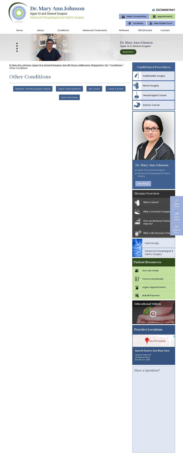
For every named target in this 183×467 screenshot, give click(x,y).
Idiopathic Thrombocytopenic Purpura (32, 88)
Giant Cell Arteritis (69, 97)
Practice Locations (148, 330)
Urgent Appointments (150, 287)
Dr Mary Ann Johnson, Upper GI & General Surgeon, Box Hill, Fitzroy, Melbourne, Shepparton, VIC (58, 65)
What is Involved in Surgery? (153, 212)
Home (19, 30)
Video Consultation (134, 16)
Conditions (63, 30)
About (40, 30)
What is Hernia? (146, 203)
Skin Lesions (94, 88)
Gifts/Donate (145, 30)
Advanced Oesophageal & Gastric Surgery (152, 252)
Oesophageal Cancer (150, 95)
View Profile (143, 184)
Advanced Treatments (95, 30)
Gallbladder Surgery (149, 75)
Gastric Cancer (146, 105)
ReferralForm (176, 231)
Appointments (162, 16)
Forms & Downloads (149, 279)
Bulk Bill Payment (147, 295)
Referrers (124, 30)
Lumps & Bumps (115, 88)
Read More (128, 51)
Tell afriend (176, 218)
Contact (165, 30)
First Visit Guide (147, 270)
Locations (136, 23)
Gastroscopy (145, 243)
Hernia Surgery (146, 85)
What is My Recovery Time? (152, 233)
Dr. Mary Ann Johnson (136, 43)
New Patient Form (161, 23)
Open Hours (176, 205)
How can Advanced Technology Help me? (154, 221)
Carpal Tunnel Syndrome (69, 88)
